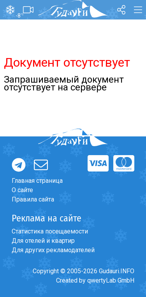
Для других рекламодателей (53, 250)
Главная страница (37, 180)
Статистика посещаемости (50, 231)
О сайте (22, 190)
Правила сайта (33, 199)
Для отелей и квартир (43, 240)
